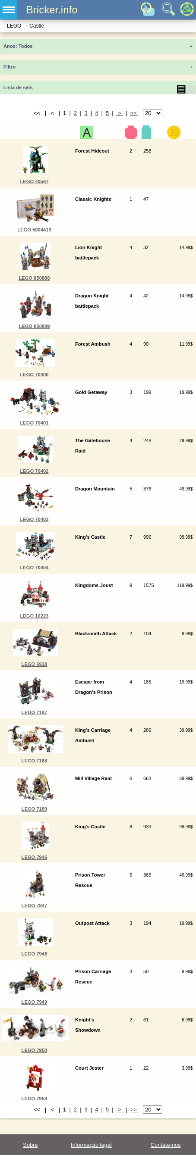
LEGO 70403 (34, 519)
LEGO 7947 (34, 905)
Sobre (30, 1145)
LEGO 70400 (34, 374)
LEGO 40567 (34, 181)
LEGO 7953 (34, 1098)
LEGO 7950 (34, 1050)
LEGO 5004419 (34, 229)
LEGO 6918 (34, 664)
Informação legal (91, 1145)
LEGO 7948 (34, 953)
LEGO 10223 (34, 615)
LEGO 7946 (34, 857)
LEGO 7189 (34, 809)
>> (134, 113)
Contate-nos (166, 1145)
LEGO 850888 (34, 278)
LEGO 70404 (34, 567)
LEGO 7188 (34, 760)
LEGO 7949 (34, 1002)
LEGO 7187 (34, 712)
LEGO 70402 (34, 471)
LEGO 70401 (34, 422)
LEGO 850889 (34, 326)
